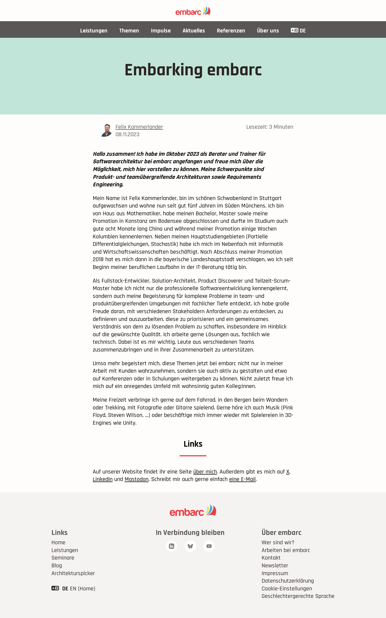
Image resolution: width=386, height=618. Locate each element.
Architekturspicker (73, 573)
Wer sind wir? (278, 542)
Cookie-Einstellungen (287, 589)
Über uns (268, 31)
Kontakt (271, 558)
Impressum (275, 573)
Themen (129, 31)
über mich (205, 472)
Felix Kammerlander (139, 127)
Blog (56, 565)
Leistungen (93, 31)
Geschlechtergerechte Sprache (298, 596)
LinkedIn (103, 479)
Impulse (161, 31)
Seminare (62, 558)
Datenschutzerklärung (288, 581)
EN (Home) (82, 589)
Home (58, 542)
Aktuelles (194, 31)
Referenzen (231, 31)
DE (298, 31)
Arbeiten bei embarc (286, 550)
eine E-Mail (242, 479)
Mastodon (137, 479)
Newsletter (275, 565)
